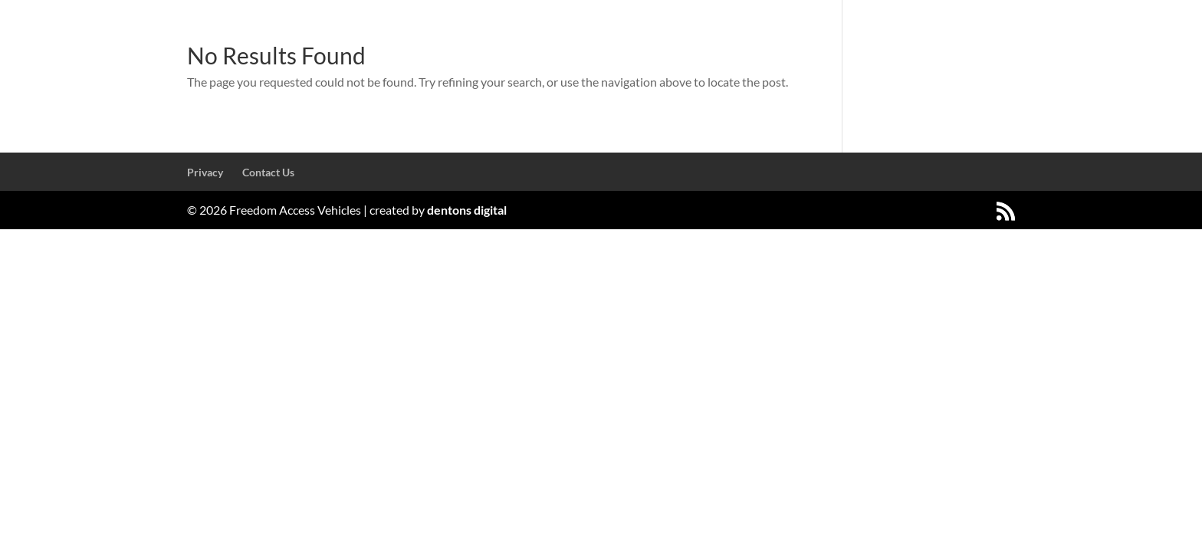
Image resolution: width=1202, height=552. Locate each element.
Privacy (205, 172)
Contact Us (268, 172)
